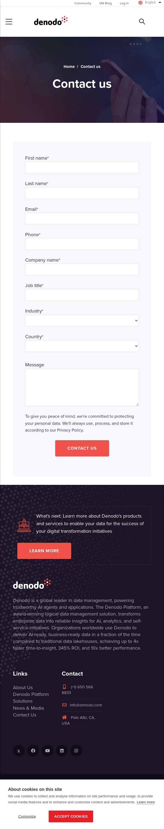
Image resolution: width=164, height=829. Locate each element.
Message (34, 364)
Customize (27, 816)
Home (69, 67)
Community (82, 3)
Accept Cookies (71, 816)
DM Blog (105, 3)
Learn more (44, 551)
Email (31, 209)
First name (37, 158)
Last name (36, 183)
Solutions (22, 701)
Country (34, 336)
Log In (124, 3)
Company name (42, 260)
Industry (34, 311)
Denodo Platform (31, 694)
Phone (32, 234)
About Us (23, 687)
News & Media (28, 708)
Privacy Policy (70, 430)
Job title (34, 285)
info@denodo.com (82, 705)
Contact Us (82, 448)
